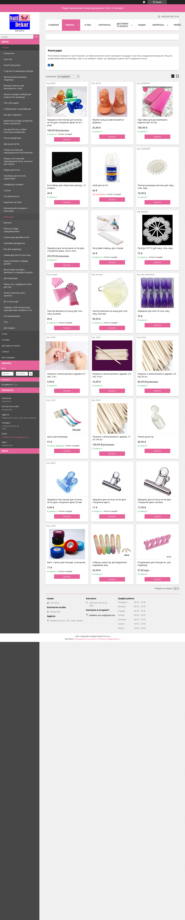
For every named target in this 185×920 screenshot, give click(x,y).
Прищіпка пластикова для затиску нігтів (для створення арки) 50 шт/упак (64, 122)
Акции (142, 25)
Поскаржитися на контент (85, 639)
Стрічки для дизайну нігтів (16, 237)
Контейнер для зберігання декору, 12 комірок (66, 186)
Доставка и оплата (11, 345)
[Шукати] (36, 36)
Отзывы (6, 339)
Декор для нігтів (11, 144)
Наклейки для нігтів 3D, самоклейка (15, 177)
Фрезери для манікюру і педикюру (15, 78)
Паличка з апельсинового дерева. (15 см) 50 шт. (157, 375)
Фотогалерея (8, 357)
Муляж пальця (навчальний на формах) (108, 121)
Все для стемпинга (13, 114)
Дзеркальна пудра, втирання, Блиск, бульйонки (18, 122)
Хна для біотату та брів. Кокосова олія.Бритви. (15, 130)
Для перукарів (11, 278)
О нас (4, 333)
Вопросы (158, 25)
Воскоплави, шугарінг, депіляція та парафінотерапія (18, 271)
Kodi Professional (12, 65)
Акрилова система (13, 202)
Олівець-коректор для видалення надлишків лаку (109, 563)
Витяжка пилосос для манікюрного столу (14, 87)
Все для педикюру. (13, 249)
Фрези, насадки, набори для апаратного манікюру (17, 95)
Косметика (9, 53)
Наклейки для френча (14, 243)
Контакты (104, 25)
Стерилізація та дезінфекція (17, 108)
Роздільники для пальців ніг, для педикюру (154, 563)
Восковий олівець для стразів (107, 248)
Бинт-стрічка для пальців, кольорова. (66, 562)
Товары (5, 47)
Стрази (7, 190)
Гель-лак (8, 59)
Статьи (5, 351)
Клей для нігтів (100, 185)
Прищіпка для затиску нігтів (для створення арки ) (109, 501)
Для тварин (9, 328)
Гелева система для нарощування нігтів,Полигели (18, 151)
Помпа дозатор (146, 436)
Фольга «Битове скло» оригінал (14, 294)
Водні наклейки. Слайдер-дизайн (16, 262)
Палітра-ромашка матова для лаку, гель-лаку (156, 186)
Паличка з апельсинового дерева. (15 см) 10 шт (111, 375)
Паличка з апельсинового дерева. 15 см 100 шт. (111, 438)
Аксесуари (9, 216)
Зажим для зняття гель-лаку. (17, 255)
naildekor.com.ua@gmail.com (15, 437)
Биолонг (8, 222)
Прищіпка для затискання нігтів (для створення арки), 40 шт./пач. (65, 249)
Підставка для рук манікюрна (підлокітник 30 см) (152, 121)
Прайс (177, 25)
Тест (6, 322)
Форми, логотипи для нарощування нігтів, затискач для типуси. (18, 161)
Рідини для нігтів (12, 169)
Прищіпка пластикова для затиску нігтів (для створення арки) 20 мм (64, 501)
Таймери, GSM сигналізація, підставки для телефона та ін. (18, 308)
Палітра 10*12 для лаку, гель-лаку (155, 248)
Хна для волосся (11, 196)
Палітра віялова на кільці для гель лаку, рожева (64, 312)
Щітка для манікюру (57, 436)
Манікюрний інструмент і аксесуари (16, 209)
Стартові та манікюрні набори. (19, 71)
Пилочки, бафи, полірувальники (11, 230)
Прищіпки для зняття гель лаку (154, 311)
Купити (66, 139)
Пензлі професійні (12, 138)
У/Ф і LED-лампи (11, 103)
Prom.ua (106, 636)
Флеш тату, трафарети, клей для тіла (17, 285)
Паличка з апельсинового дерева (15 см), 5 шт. (66, 375)
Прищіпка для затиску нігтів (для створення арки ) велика (154, 501)
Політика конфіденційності (109, 639)
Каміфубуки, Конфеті (14, 184)
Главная (53, 25)
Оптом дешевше (12, 316)
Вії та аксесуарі (11, 301)
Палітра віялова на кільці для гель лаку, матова (110, 312)
